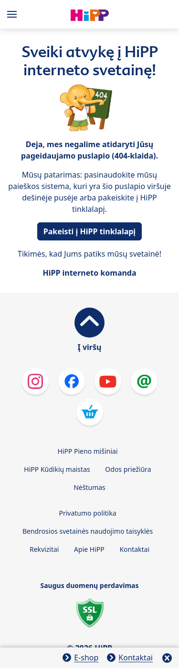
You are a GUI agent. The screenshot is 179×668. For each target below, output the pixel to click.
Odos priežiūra (128, 469)
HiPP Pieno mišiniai (87, 451)
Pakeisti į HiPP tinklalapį (89, 231)
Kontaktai (134, 549)
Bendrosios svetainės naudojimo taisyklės (87, 531)
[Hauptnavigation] (14, 14)
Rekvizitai (44, 549)
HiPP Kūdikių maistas (57, 469)
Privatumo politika (87, 513)
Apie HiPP (89, 549)
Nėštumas (89, 487)
